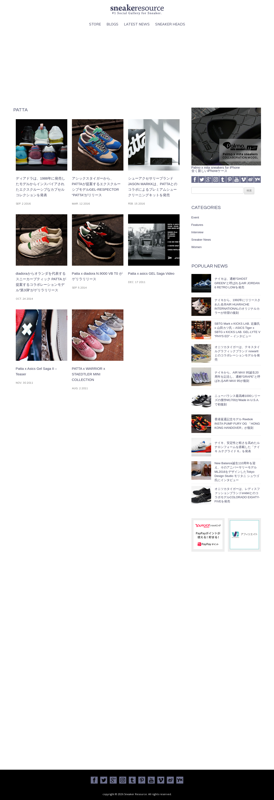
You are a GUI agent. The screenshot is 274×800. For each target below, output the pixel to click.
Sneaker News (201, 239)
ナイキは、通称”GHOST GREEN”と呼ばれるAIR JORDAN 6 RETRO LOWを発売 (237, 283)
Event (195, 217)
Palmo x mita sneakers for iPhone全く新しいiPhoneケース (226, 167)
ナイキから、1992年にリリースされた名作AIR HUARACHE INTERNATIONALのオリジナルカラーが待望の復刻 (238, 306)
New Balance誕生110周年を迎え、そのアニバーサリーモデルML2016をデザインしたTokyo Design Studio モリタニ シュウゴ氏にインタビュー (237, 471)
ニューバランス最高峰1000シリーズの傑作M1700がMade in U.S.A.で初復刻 (238, 400)
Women (196, 247)
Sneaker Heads (170, 24)
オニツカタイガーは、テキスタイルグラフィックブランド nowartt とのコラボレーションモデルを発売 (237, 353)
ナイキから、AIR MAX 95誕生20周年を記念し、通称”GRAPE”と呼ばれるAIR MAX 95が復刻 (237, 377)
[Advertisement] (137, 67)
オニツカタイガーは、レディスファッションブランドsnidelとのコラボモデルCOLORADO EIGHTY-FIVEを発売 (237, 495)
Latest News (137, 24)
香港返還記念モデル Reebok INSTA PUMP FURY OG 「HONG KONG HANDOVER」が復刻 (237, 423)
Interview (197, 232)
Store (95, 24)
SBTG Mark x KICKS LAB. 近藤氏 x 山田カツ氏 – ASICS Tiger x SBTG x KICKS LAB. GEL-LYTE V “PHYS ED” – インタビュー (238, 330)
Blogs (112, 24)
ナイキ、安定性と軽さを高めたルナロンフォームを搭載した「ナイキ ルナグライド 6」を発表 (237, 447)
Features (197, 225)
